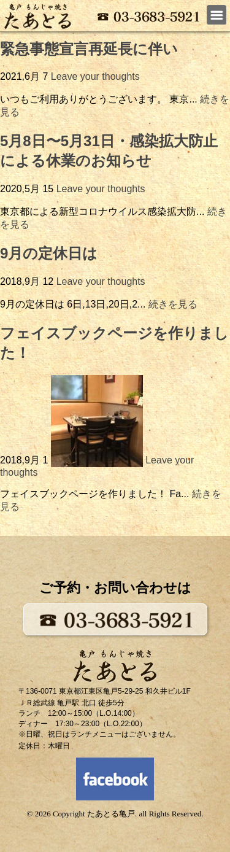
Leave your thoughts (95, 76)
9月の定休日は (49, 253)
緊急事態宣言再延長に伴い (89, 49)
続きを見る (172, 304)
